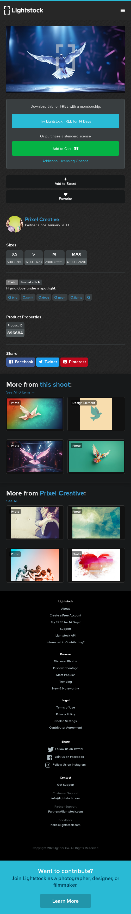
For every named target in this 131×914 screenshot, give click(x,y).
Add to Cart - (66, 148)
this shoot (55, 384)
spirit (28, 297)
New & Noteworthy (65, 688)
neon (59, 297)
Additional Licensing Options (65, 161)
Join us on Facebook (69, 756)
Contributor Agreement (65, 727)
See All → (14, 501)
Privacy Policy (65, 714)
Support (65, 628)
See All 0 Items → (20, 392)
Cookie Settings (65, 721)
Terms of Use (65, 707)
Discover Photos (65, 661)
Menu (122, 10)
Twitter (48, 362)
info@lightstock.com (65, 798)
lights (76, 297)
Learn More (65, 901)
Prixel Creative (42, 219)
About (65, 608)
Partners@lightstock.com (65, 811)
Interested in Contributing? (66, 642)
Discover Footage (65, 668)
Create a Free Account (65, 615)
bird (12, 297)
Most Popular (65, 675)
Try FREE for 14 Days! (65, 622)
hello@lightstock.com (65, 824)
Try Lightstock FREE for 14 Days (65, 121)
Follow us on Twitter (69, 749)
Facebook (20, 362)
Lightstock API (65, 635)
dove (44, 297)
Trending (65, 681)
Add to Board (65, 181)
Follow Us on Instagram (69, 764)
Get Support (65, 784)
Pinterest (74, 362)
